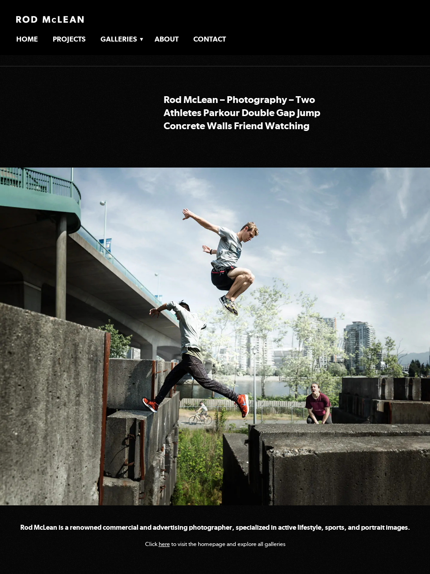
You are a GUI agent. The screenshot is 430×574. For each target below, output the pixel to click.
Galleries (119, 39)
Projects (69, 39)
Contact (209, 39)
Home (27, 39)
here (164, 544)
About (166, 39)
